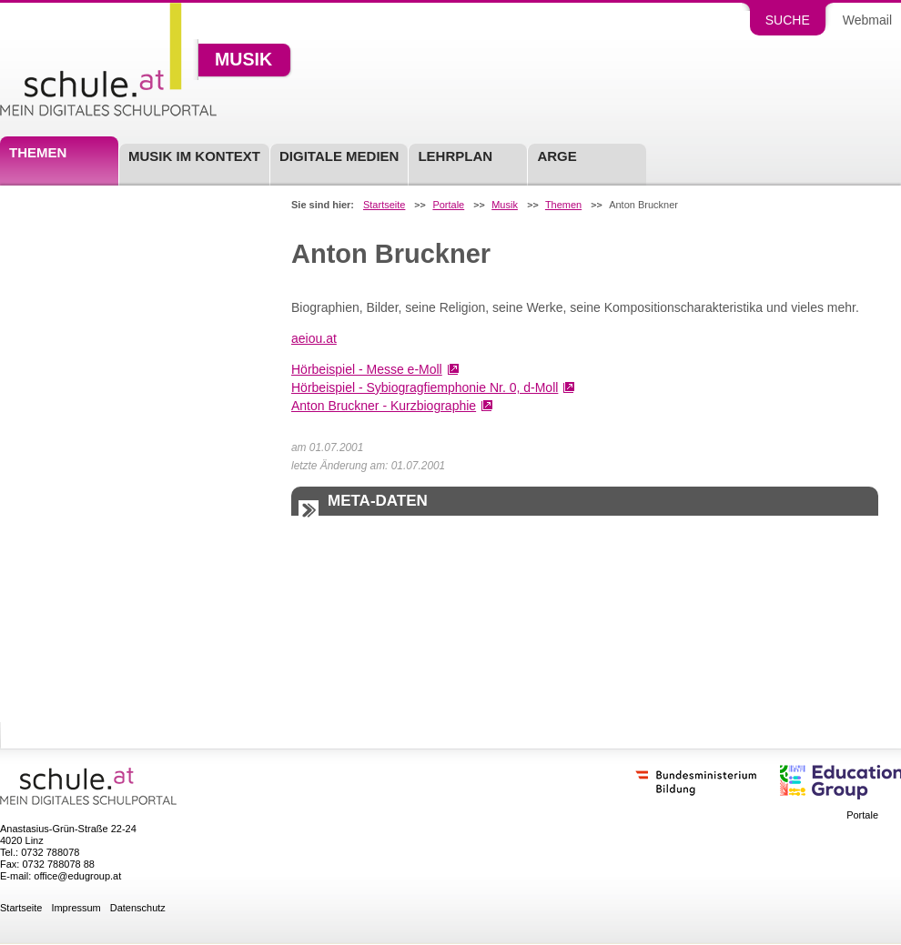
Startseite (384, 205)
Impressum (75, 908)
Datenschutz (138, 908)
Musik (243, 60)
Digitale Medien (339, 156)
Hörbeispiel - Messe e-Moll (366, 369)
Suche (787, 20)
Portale (448, 205)
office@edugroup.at (77, 875)
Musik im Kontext (194, 156)
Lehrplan (455, 156)
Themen (37, 152)
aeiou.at (314, 338)
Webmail (867, 20)
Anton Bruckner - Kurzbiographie (383, 405)
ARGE (556, 156)
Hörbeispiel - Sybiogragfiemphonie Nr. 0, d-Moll (424, 387)
